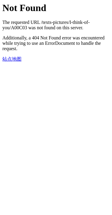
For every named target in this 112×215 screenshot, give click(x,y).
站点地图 (12, 59)
